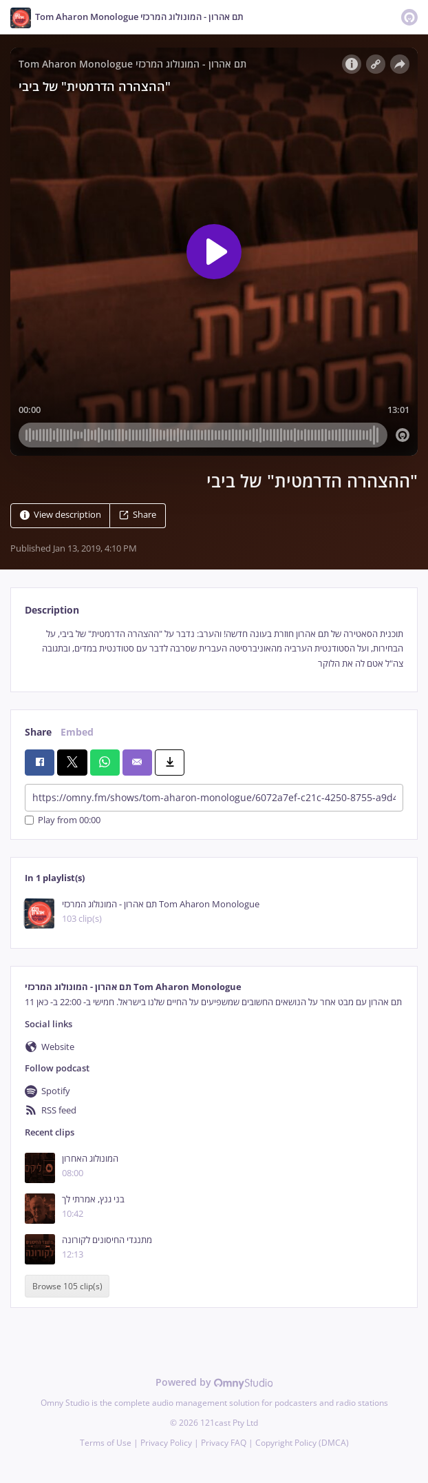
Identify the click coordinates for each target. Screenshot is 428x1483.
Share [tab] (38, 731)
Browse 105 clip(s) (67, 1286)
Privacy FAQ (223, 1443)
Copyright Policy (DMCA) (302, 1443)
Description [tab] (52, 609)
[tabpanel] (214, 649)
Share (137, 515)
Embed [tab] (77, 731)
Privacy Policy (166, 1443)
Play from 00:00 (62, 820)
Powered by (214, 1382)
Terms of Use (105, 1443)
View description (60, 515)
